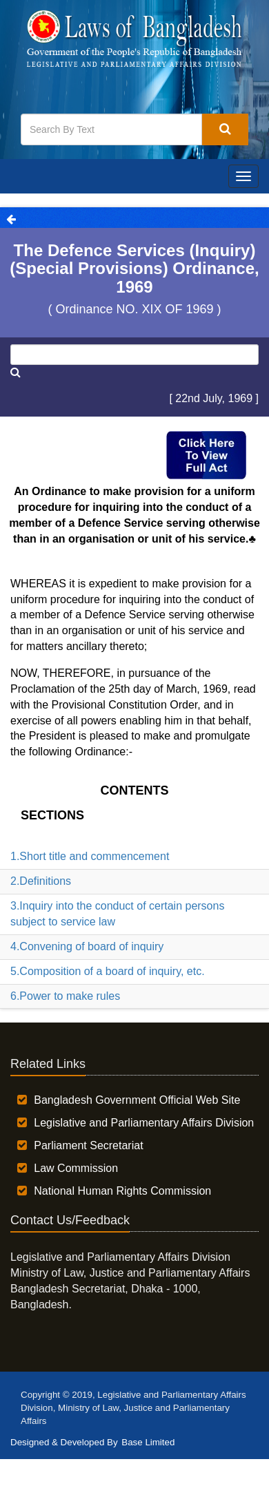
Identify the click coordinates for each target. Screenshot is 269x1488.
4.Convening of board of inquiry (86, 946)
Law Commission (76, 1168)
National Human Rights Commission (122, 1191)
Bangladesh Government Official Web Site (137, 1100)
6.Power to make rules (65, 996)
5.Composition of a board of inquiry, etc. (107, 971)
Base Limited (148, 1442)
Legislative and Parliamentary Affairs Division (144, 1123)
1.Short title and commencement (89, 856)
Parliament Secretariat (88, 1145)
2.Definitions (40, 881)
